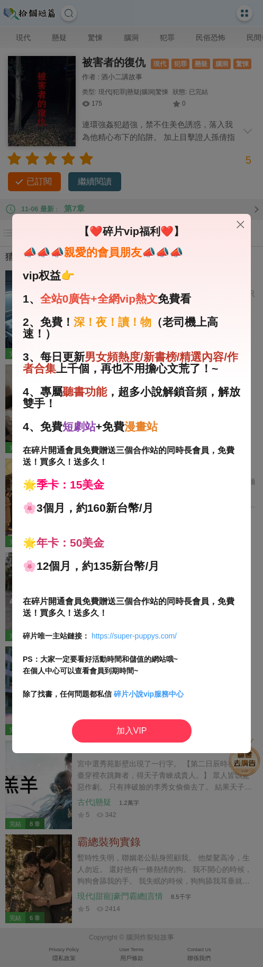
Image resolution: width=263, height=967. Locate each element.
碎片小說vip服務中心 (149, 694)
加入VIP (131, 730)
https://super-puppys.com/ (134, 636)
